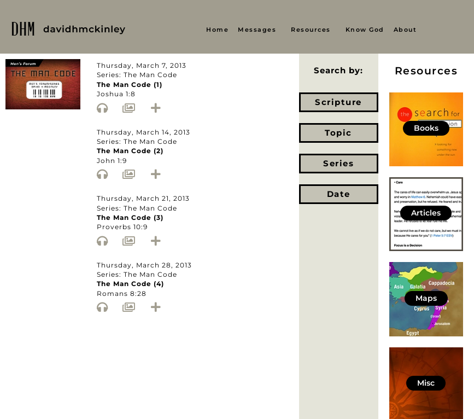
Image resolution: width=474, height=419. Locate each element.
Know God (365, 29)
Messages (257, 29)
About (405, 29)
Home (217, 29)
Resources (311, 29)
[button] (260, 30)
